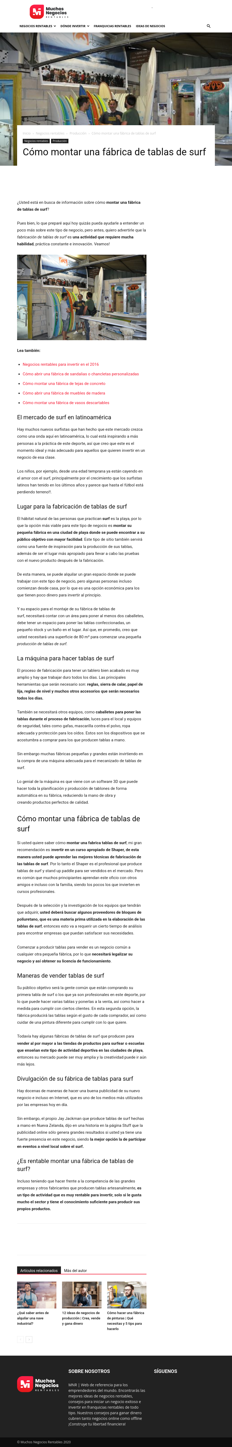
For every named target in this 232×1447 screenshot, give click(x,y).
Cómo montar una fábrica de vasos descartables (66, 402)
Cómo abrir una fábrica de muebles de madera (64, 393)
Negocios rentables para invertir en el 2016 (61, 364)
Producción (77, 133)
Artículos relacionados (39, 1271)
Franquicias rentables (112, 26)
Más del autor (75, 1271)
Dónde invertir (74, 26)
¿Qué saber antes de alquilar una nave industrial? (33, 1318)
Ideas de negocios (150, 26)
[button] (208, 26)
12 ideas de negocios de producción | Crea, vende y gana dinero (81, 1318)
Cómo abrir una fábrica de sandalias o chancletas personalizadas (81, 374)
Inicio (27, 133)
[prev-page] (20, 1339)
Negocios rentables (38, 26)
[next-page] (29, 1339)
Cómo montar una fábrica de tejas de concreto (64, 383)
